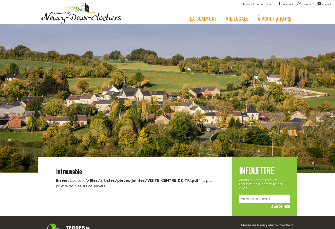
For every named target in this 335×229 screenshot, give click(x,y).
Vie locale (237, 18)
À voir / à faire (274, 18)
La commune (203, 18)
